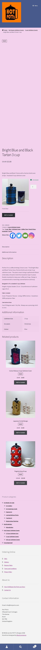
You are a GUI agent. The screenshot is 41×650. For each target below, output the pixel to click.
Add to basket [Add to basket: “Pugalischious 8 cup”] (20, 483)
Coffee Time (24, 229)
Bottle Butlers (8, 524)
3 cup (6, 229)
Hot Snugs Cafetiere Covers (16, 30)
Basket (31, 645)
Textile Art (9, 518)
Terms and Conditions (10, 568)
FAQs (5, 559)
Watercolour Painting (12, 521)
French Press (32, 229)
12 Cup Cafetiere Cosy (12, 533)
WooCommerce (21, 635)
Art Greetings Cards (11, 509)
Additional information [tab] (9, 252)
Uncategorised (8, 543)
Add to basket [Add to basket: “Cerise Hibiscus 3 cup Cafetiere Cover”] (20, 382)
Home (5, 30)
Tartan (10, 231)
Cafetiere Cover (16, 229)
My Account (7, 647)
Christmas (27, 324)
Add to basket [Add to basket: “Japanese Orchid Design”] (20, 432)
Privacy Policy (8, 572)
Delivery (6, 562)
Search (20, 647)
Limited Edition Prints (12, 515)
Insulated (5, 231)
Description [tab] (5, 247)
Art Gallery (9, 506)
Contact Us (7, 590)
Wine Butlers (9, 527)
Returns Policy (8, 565)
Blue (10, 229)
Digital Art (9, 512)
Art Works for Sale (9, 503)
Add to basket (8, 215)
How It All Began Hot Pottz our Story (14, 587)
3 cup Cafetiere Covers (31, 30)
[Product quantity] (33, 187)
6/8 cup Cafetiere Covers (13, 539)
